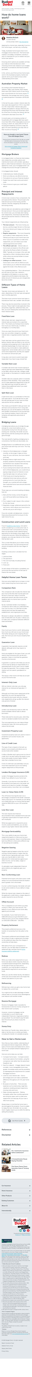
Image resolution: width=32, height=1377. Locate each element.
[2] (23, 114)
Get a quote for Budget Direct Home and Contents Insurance (16, 147)
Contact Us (17, 1234)
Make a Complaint (26, 1234)
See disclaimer (23, 42)
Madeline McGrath (12, 37)
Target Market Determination (13, 1255)
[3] (18, 129)
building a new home (13, 526)
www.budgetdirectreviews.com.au (20, 1333)
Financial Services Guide (7, 1253)
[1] (28, 93)
